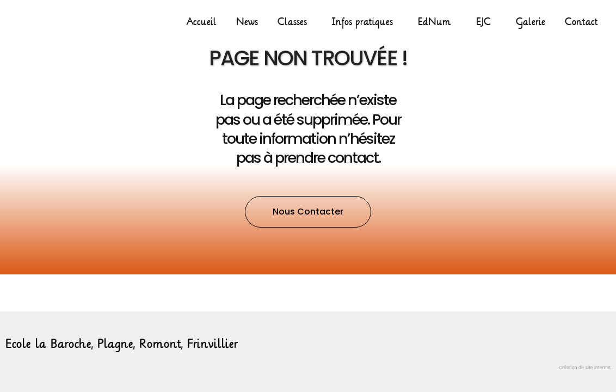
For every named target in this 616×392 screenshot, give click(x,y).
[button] (308, 212)
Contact (581, 22)
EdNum (437, 22)
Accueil (202, 22)
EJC (486, 22)
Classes (295, 22)
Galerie (530, 22)
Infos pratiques (365, 22)
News (247, 22)
